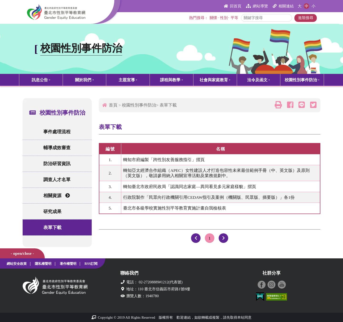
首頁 (113, 105)
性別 (224, 18)
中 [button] (306, 6)
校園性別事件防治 (301, 80)
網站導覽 (257, 6)
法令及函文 (257, 80)
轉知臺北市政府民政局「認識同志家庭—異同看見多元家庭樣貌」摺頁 (189, 186)
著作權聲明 (68, 264)
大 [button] (300, 6)
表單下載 (52, 227)
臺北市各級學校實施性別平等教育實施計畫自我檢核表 (174, 208)
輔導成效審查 (57, 147)
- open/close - (22, 253)
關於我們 (83, 80)
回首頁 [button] (232, 6)
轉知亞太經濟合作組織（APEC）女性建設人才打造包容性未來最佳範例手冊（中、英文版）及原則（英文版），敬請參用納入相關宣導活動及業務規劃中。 (216, 173)
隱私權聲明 (43, 264)
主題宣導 (127, 80)
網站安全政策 (17, 264)
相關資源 (56, 195)
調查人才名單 (57, 179)
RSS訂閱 (91, 264)
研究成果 (52, 211)
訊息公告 (40, 80)
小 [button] (313, 6)
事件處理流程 (57, 131)
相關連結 (283, 6)
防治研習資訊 (57, 163)
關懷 (213, 18)
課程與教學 (170, 80)
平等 (234, 18)
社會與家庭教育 (214, 80)
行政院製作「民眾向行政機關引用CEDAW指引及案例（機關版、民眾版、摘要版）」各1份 (209, 197)
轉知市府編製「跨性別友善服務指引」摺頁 (164, 159)
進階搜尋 (305, 18)
